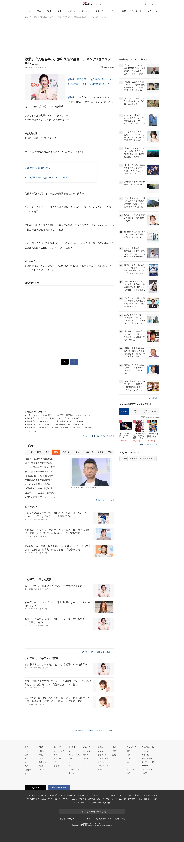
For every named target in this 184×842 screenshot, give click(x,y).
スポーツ (71, 11)
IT (69, 762)
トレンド (85, 11)
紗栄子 (71, 97)
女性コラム (102, 755)
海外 (49, 11)
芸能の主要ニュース (105, 500)
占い (99, 799)
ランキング (136, 11)
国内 (39, 11)
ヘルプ (144, 773)
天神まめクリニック (99, 795)
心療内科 (113, 795)
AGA (88, 803)
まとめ (27, 762)
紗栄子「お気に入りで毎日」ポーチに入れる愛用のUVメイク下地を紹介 (55, 421)
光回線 (43, 799)
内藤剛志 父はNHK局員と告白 (39, 459)
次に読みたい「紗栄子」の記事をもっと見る (94, 730)
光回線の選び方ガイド (56, 795)
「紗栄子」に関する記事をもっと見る (97, 652)
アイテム (121, 795)
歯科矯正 (147, 799)
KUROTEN (42, 795)
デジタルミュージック (134, 411)
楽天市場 (133, 459)
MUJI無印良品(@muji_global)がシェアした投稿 (46, 177)
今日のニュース (154, 11)
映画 (41, 755)
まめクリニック (84, 795)
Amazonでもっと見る (148, 444)
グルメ (71, 766)
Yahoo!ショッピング (148, 459)
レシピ (114, 799)
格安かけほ (52, 799)
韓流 (41, 766)
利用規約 (70, 819)
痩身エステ (96, 803)
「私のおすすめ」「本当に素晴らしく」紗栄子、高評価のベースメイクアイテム (58, 415)
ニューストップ (144, 4)
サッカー (57, 758)
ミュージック (144, 411)
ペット (85, 762)
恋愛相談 (91, 799)
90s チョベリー (104, 766)
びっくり (86, 751)
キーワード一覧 (148, 762)
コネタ (85, 755)
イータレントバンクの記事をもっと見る (96, 436)
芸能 (59, 11)
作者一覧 (145, 755)
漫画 (124, 11)
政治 (26, 758)
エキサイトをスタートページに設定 (92, 812)
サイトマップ (147, 769)
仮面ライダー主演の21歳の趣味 (40, 493)
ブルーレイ (124, 411)
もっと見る (153, 398)
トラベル (101, 762)
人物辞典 (145, 766)
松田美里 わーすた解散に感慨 (39, 476)
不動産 (139, 799)
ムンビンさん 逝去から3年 (37, 484)
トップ (29, 452)
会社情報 (61, 819)
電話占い (138, 795)
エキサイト (156, 4)
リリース (145, 751)
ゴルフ (56, 762)
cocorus (74, 799)
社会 (26, 751)
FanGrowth (71, 795)
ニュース (27, 11)
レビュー (72, 751)
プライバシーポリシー (85, 819)
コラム (112, 11)
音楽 (41, 758)
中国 (26, 774)
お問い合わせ (120, 819)
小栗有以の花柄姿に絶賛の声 (39, 488)
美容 (155, 799)
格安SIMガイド (33, 799)
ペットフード (79, 803)
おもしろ (99, 11)
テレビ (154, 411)
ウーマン (106, 799)
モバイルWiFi (64, 799)
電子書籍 (106, 803)
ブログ (130, 795)
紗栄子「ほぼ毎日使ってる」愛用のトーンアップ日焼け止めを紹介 (53, 418)
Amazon (123, 459)
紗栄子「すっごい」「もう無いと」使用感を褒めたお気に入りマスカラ (55, 424)
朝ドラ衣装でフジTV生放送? (38, 463)
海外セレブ (43, 762)
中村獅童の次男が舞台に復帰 (39, 480)
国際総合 (28, 770)
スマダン (101, 751)
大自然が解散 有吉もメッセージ (40, 497)
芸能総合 (42, 751)
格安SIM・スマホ (150, 795)
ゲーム (71, 758)
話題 (114, 755)
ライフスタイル (104, 758)
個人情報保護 (101, 819)
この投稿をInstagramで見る (37, 168)
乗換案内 (131, 799)
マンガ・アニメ (75, 755)
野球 (55, 755)
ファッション (74, 769)
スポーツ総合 (59, 751)
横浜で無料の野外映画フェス (39, 471)
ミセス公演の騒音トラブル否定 (40, 467)
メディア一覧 (147, 758)
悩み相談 (82, 799)
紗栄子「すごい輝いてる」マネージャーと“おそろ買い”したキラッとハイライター (59, 427)
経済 (26, 755)
